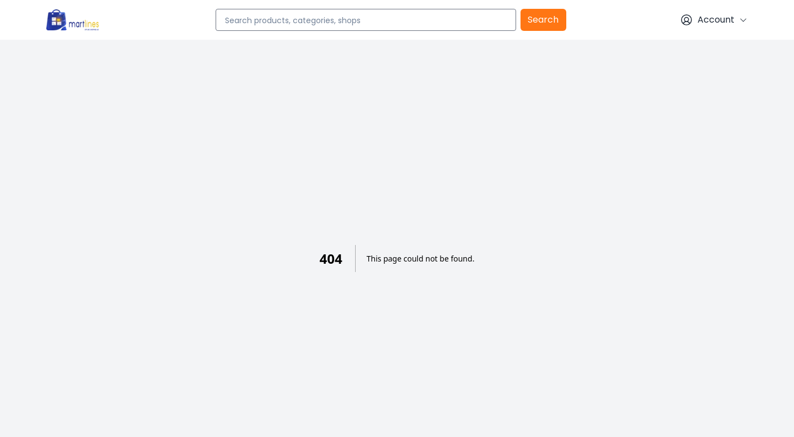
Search (543, 19)
